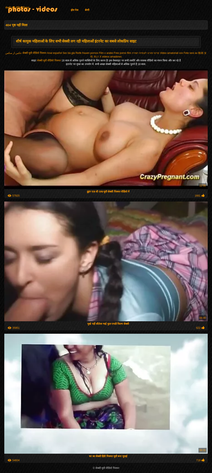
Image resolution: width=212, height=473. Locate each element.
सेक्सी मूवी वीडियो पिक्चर (17, 7)
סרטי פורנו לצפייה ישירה (145, 53)
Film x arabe (106, 53)
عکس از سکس (13, 53)
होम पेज (74, 10)
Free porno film (122, 53)
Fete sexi (189, 53)
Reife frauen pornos (87, 53)
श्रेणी (87, 10)
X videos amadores (111, 56)
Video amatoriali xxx (171, 53)
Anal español (54, 53)
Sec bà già (69, 53)
